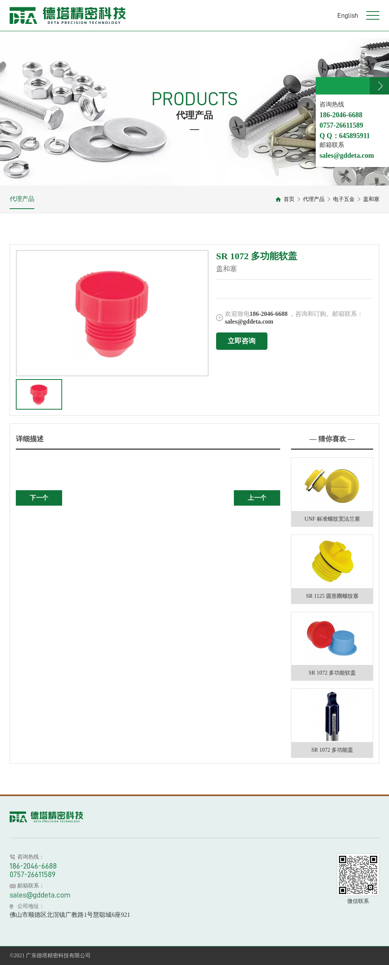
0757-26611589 (33, 874)
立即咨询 (241, 341)
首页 (289, 199)
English (347, 15)
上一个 (257, 497)
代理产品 (22, 199)
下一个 (39, 497)
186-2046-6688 (33, 866)
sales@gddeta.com (40, 895)
